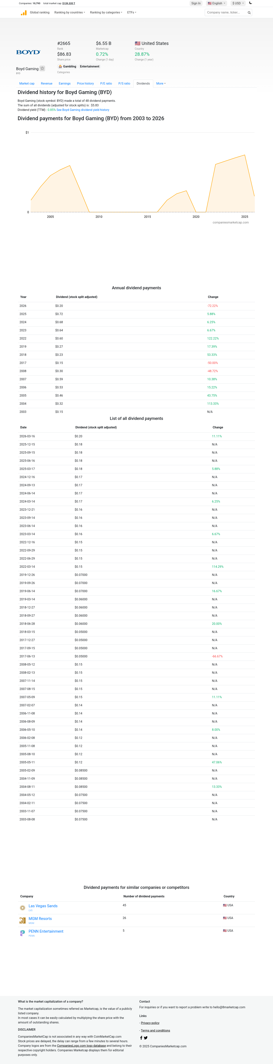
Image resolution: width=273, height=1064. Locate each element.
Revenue (47, 83)
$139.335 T (68, 3)
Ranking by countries (68, 12)
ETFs (130, 12)
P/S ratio (124, 83)
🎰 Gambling (67, 66)
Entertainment (89, 66)
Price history (85, 83)
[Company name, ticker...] (228, 12)
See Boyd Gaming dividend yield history (82, 110)
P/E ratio (106, 83)
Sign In (196, 3)
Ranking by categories (105, 12)
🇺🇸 (215, 3)
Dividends (143, 83)
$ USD (236, 3)
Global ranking (39, 12)
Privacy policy (150, 1023)
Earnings (65, 83)
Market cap (27, 83)
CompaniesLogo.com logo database (81, 1046)
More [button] (159, 83)
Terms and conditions (155, 1030)
